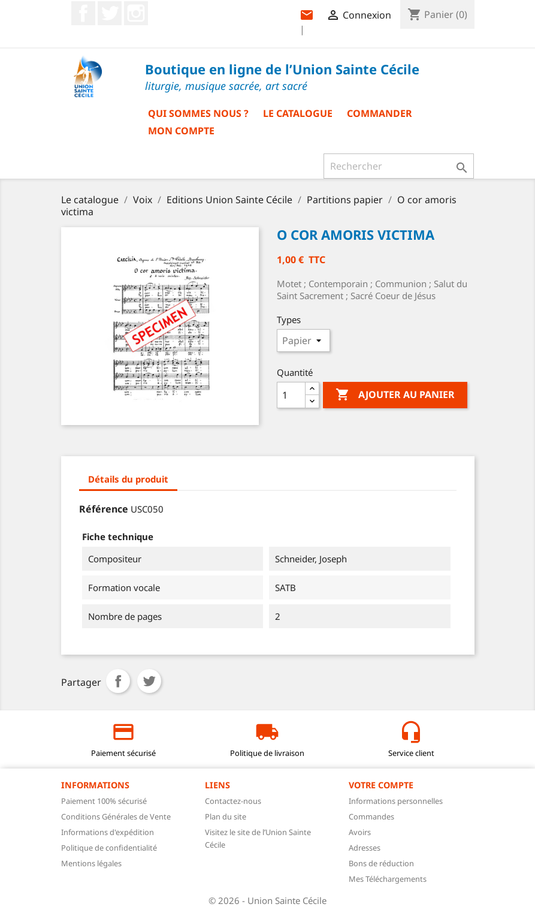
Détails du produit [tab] (128, 479)
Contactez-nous (233, 801)
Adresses (364, 847)
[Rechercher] (399, 166)
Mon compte (181, 130)
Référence (103, 509)
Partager (118, 681)
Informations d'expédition (107, 832)
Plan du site (225, 816)
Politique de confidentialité (109, 847)
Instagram (136, 13)
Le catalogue (298, 113)
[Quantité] (291, 395)
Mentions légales (91, 863)
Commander (379, 113)
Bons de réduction (381, 863)
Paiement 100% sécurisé (104, 801)
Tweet (149, 681)
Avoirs (360, 832)
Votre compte (381, 785)
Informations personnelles (396, 801)
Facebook (83, 13)
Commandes (371, 816)
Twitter (110, 13)
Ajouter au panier (395, 395)
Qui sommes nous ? (198, 113)
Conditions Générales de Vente (116, 816)
